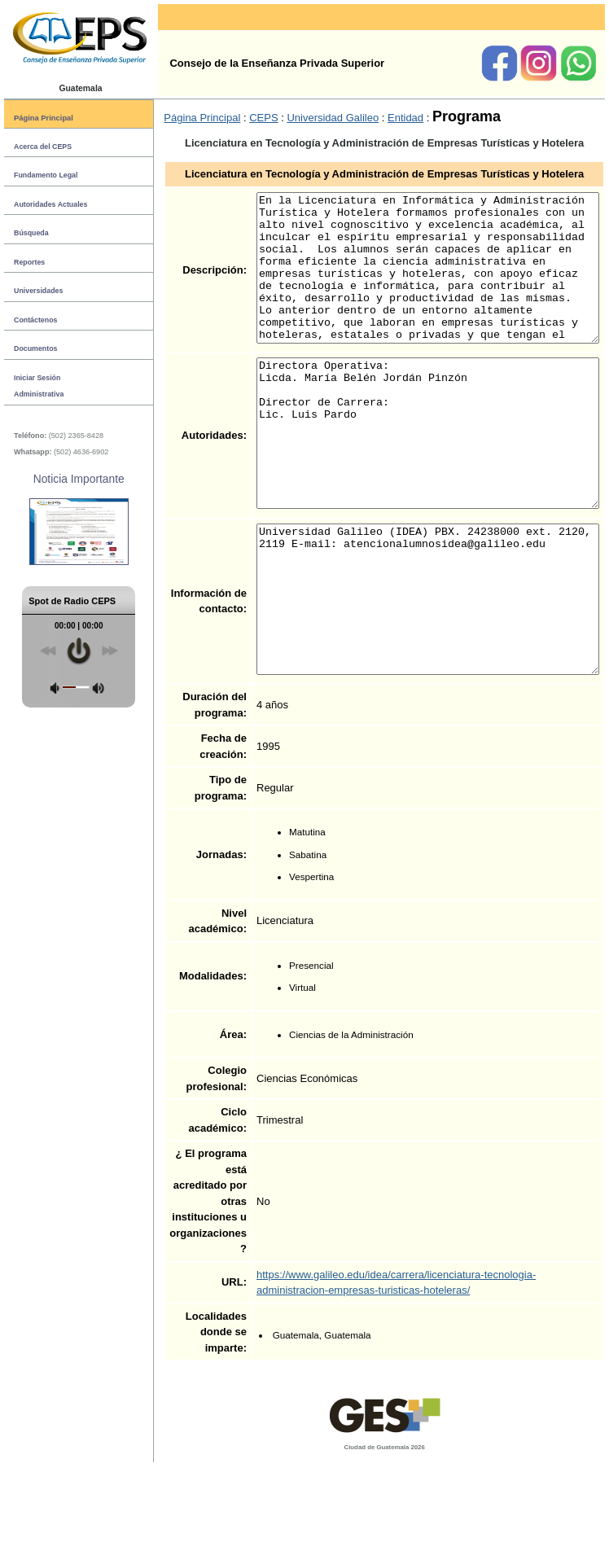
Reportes (29, 262)
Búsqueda (31, 233)
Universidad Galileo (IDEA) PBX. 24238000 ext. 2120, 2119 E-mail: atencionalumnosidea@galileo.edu (411, 672)
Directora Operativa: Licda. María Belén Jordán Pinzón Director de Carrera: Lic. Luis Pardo (411, 477)
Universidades (38, 291)
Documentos (35, 348)
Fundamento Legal (45, 175)
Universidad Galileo (296, 118)
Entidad (369, 118)
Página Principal (43, 117)
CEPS (226, 118)
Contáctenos (35, 320)
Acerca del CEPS (43, 146)
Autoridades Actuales (50, 204)
